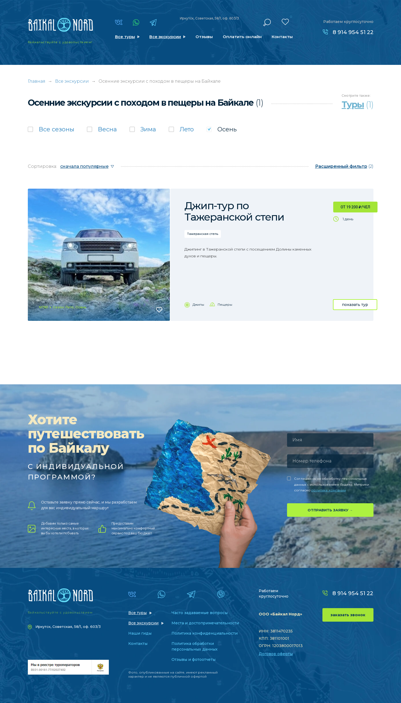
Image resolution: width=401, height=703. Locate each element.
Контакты (282, 36)
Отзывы (204, 36)
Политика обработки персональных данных (194, 646)
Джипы (198, 304)
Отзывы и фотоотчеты (193, 659)
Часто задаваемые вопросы (199, 612)
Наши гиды (139, 633)
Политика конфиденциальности (204, 633)
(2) (344, 166)
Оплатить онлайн (242, 36)
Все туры (125, 36)
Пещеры (225, 304)
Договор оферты (276, 653)
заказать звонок (348, 614)
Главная (36, 81)
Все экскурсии (165, 36)
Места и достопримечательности (205, 623)
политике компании (328, 490)
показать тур (355, 304)
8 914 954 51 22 (353, 32)
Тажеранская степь (202, 234)
